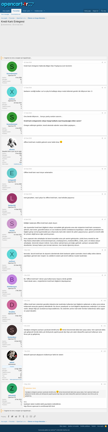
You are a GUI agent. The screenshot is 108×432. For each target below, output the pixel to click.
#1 (105, 62)
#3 (105, 113)
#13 (105, 384)
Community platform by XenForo (54, 430)
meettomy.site (18, 164)
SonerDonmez (7, 24)
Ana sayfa (6, 11)
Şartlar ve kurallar (73, 426)
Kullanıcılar (39, 11)
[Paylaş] (102, 62)
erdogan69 (12, 180)
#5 (105, 169)
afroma (12, 149)
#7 (105, 219)
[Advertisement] (54, 41)
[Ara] (103, 11)
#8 (105, 250)
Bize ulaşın (63, 426)
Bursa (20, 377)
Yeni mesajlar (5, 14)
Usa (20, 162)
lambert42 (12, 205)
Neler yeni (26, 11)
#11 (105, 326)
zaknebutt (12, 395)
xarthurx (12, 99)
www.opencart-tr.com (16, 379)
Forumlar (16, 11)
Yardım (93, 426)
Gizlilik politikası (85, 426)
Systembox (12, 337)
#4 (105, 138)
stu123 (11, 230)
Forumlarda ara (15, 14)
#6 (105, 194)
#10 (105, 300)
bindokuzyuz (12, 286)
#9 (105, 275)
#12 (105, 351)
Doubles (12, 312)
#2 (105, 87)
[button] (31, 11)
